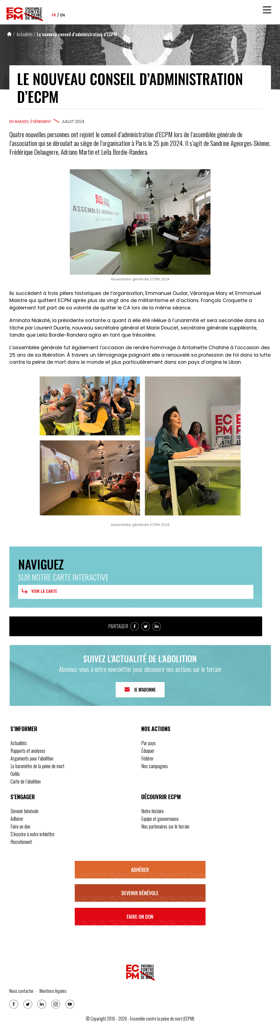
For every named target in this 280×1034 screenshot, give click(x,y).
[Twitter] (27, 1004)
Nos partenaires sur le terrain (165, 826)
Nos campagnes (154, 766)
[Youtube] (69, 1004)
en (62, 15)
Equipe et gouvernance (160, 818)
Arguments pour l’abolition (31, 758)
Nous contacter (21, 991)
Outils (15, 773)
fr (54, 15)
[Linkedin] (41, 1004)
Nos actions (155, 728)
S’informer (23, 728)
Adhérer (16, 818)
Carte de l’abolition (25, 781)
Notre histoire (152, 811)
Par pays (148, 742)
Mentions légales (53, 991)
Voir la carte (38, 591)
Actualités (24, 34)
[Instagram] (55, 1004)
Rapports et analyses (27, 750)
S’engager (22, 797)
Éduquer (147, 750)
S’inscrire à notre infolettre (32, 834)
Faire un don (20, 826)
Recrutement (21, 841)
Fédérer (147, 758)
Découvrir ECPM (161, 797)
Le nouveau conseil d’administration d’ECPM (77, 34)
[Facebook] (13, 1004)
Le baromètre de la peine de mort (37, 766)
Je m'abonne (145, 689)
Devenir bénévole (24, 811)
